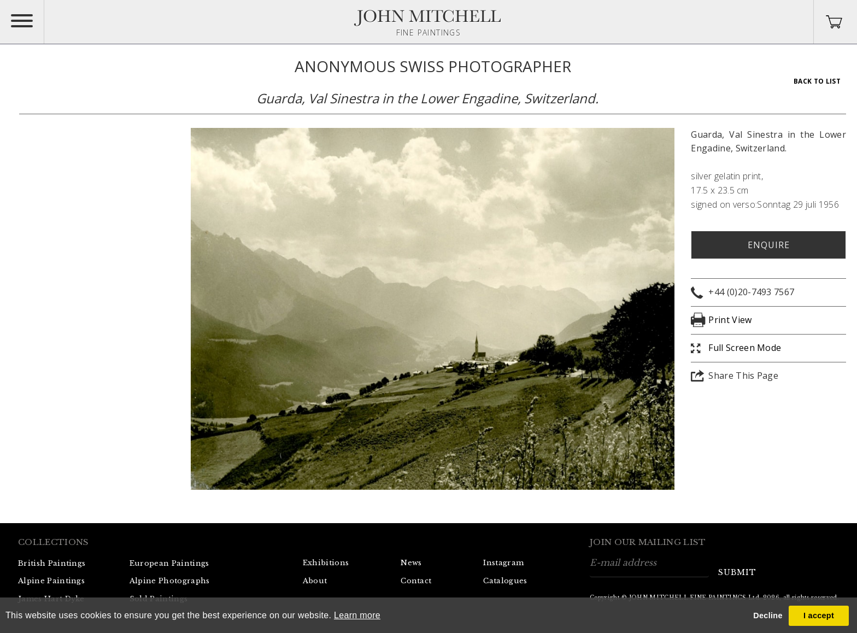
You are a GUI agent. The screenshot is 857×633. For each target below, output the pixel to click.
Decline (767, 615)
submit (737, 572)
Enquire (769, 245)
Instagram (503, 562)
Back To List (817, 81)
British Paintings (51, 563)
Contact (416, 580)
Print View (730, 320)
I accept (818, 615)
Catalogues (505, 580)
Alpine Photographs (170, 580)
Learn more (357, 615)
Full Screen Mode (744, 348)
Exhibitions (326, 562)
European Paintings (169, 563)
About (315, 580)
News (411, 562)
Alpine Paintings (51, 580)
